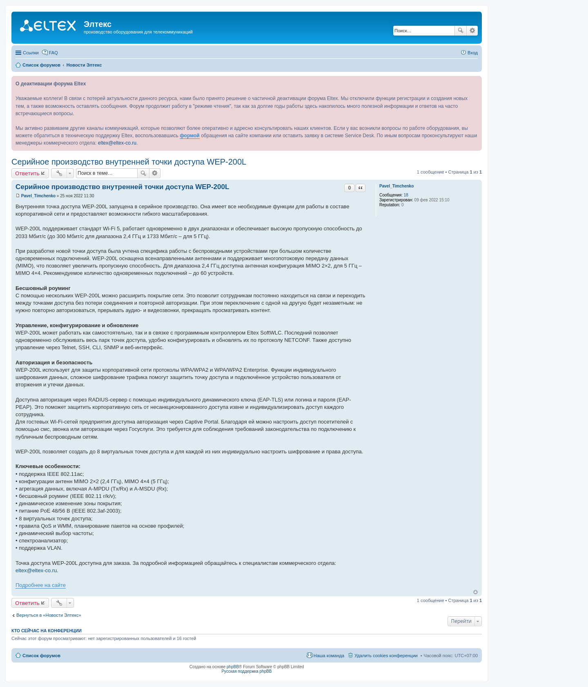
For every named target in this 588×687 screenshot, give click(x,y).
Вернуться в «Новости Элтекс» (48, 615)
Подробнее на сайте (41, 585)
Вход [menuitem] (473, 52)
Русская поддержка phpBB (246, 671)
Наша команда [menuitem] (329, 655)
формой (190, 135)
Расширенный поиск (472, 31)
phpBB (233, 667)
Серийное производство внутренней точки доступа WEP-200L (128, 161)
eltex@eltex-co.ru (117, 143)
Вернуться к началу (475, 592)
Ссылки (31, 52)
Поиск (460, 31)
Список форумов (41, 655)
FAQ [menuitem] (53, 52)
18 (406, 195)
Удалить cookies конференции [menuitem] (386, 655)
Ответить (27, 173)
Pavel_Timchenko (396, 186)
